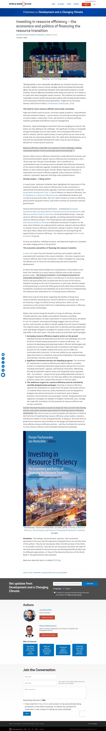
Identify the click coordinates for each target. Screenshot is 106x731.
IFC (32, 729)
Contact (76, 4)
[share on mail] (3, 354)
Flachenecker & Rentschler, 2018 (60, 103)
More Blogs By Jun (47, 617)
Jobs (37, 723)
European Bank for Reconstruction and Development (59, 211)
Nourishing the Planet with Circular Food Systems (30, 650)
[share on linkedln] (3, 366)
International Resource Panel (34, 222)
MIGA (36, 729)
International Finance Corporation (40, 214)
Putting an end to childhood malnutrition (63, 650)
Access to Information (28, 723)
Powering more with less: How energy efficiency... (79, 650)
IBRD (25, 729)
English (25, 37)
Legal (10, 723)
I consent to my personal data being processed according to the (72, 594)
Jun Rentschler (21, 35)
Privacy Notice (43, 704)
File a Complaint (92, 723)
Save (26, 713)
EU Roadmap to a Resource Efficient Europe (40, 195)
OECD (53, 198)
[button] (94, 4)
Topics (69, 4)
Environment (37, 572)
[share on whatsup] (3, 370)
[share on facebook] (3, 358)
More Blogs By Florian (48, 635)
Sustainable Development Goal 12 (36, 192)
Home (53, 4)
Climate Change (27, 572)
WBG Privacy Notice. (75, 595)
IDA (29, 729)
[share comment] (3, 375)
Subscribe (90, 583)
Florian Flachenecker (36, 35)
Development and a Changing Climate (61, 12)
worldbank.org (90, 1)
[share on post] (3, 362)
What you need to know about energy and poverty (47, 650)
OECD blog (57, 560)
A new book (27, 253)
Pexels (64, 79)
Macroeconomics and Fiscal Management (54, 572)
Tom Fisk (53, 79)
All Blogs (61, 4)
